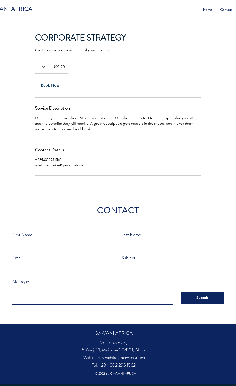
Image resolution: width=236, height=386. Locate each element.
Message (20, 282)
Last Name (131, 235)
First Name (22, 235)
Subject (128, 258)
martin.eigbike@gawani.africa (118, 357)
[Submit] (202, 298)
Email (17, 258)
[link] (50, 85)
